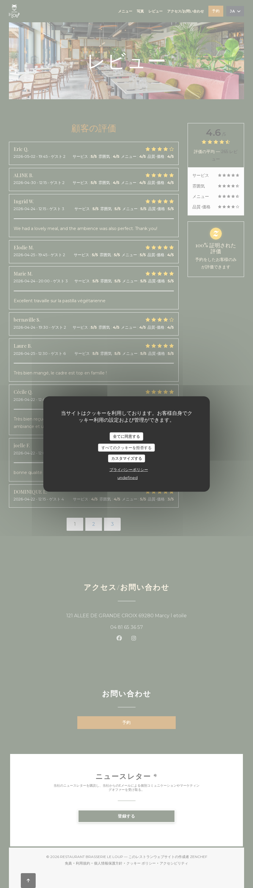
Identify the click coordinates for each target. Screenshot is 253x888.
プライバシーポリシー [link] (128, 469)
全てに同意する (126, 436)
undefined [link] (127, 477)
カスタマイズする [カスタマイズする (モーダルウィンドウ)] (126, 458)
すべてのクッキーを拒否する (126, 447)
